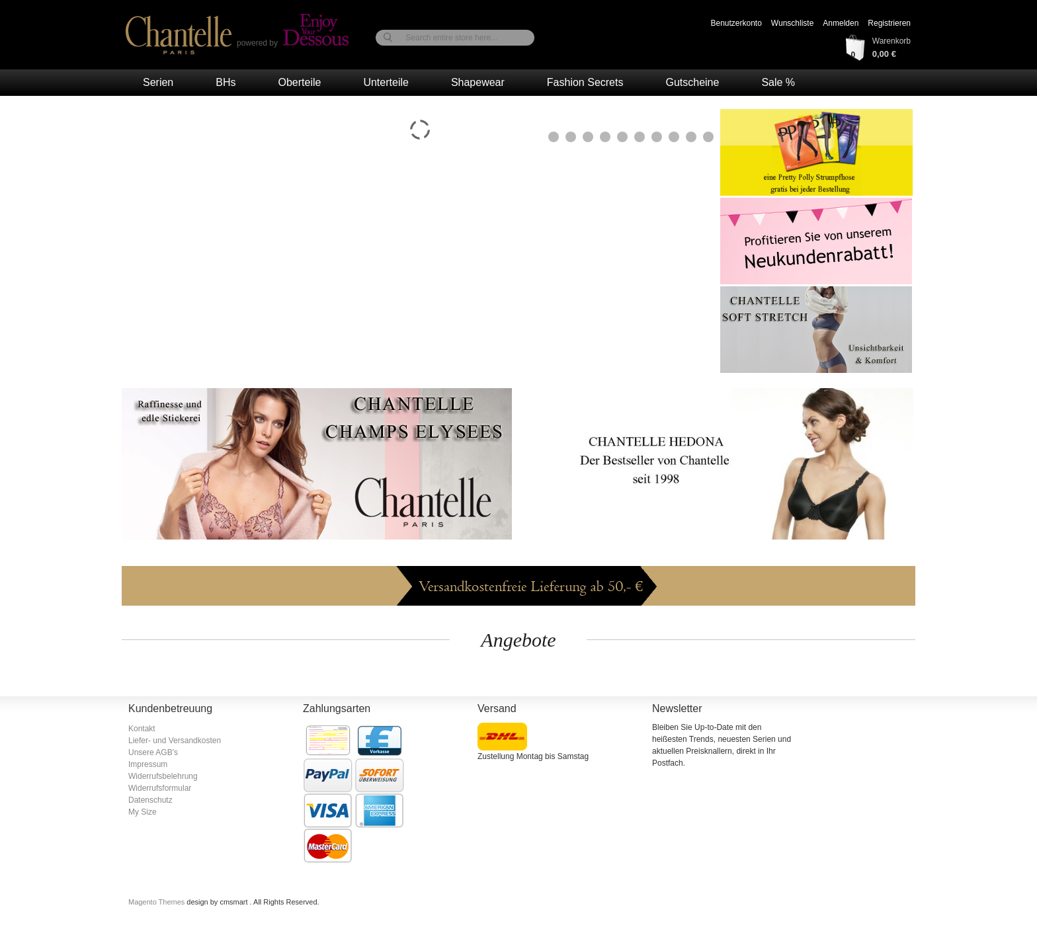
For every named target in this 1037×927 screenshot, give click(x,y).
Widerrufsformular (159, 788)
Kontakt (141, 728)
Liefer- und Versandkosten (174, 740)
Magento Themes (157, 902)
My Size (142, 812)
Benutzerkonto (735, 23)
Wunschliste (792, 23)
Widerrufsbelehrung (163, 776)
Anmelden (840, 23)
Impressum (147, 764)
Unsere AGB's (153, 752)
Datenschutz (150, 800)
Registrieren (889, 23)
